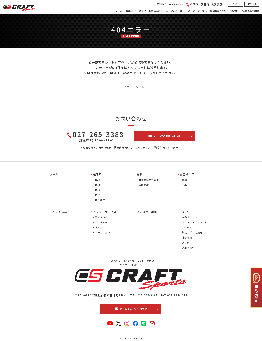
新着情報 (187, 237)
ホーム (119, 10)
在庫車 (129, 10)
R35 (97, 179)
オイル (99, 227)
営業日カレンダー (167, 147)
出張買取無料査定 (149, 179)
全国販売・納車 (218, 10)
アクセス (187, 227)
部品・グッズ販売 (192, 232)
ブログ (185, 242)
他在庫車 (100, 200)
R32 (97, 195)
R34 (97, 184)
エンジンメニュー (175, 10)
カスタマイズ (102, 222)
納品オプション (191, 217)
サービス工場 (102, 232)
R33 (97, 189)
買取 (184, 179)
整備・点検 (101, 217)
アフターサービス (197, 10)
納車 (184, 184)
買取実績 (144, 184)
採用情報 (187, 247)
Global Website (250, 10)
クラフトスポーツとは (195, 222)
